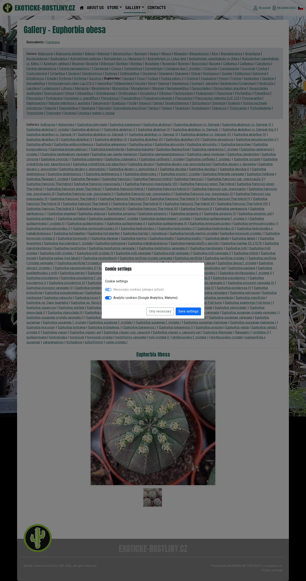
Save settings (188, 311)
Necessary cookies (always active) (138, 289)
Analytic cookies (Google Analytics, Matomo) (145, 298)
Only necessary (160, 311)
